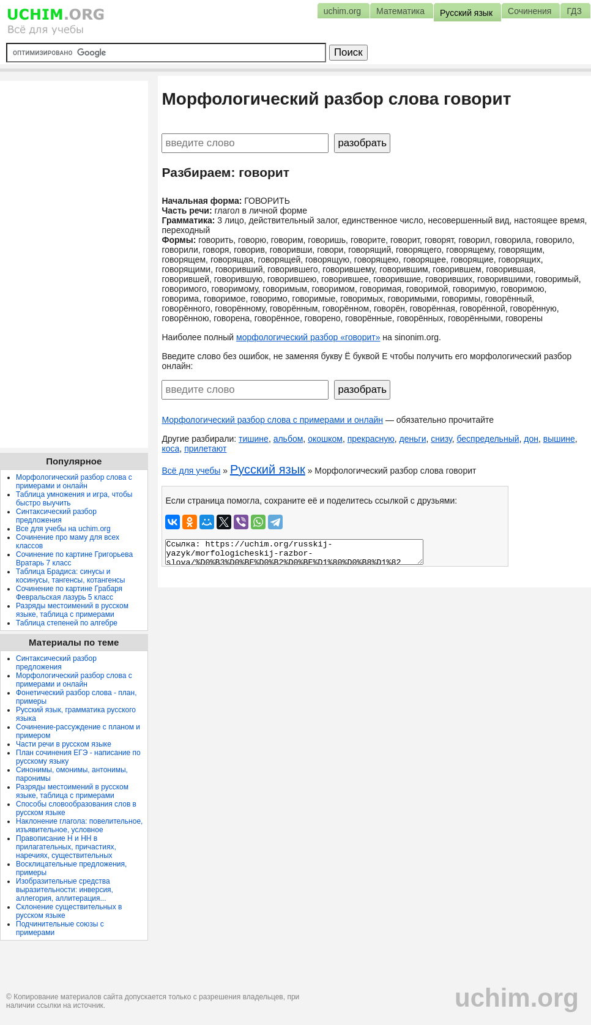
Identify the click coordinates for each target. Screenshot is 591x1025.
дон (531, 439)
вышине (559, 439)
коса (170, 448)
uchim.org (517, 997)
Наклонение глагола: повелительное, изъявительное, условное (79, 825)
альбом (288, 439)
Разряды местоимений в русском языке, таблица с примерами (72, 610)
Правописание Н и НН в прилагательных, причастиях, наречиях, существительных (66, 847)
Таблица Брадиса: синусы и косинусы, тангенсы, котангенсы (70, 575)
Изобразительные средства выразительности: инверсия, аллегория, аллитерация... (64, 890)
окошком (325, 439)
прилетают (205, 448)
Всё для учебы (191, 470)
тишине (254, 439)
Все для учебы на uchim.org (63, 528)
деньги (413, 439)
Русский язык (267, 469)
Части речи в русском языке (63, 744)
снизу (441, 439)
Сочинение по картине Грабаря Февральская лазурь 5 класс (69, 593)
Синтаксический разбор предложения (56, 515)
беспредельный (487, 439)
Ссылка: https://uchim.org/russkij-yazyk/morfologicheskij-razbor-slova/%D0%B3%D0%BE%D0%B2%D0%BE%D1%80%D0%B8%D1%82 (294, 552)
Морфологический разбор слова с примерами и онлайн (272, 420)
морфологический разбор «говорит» (308, 337)
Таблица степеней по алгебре (66, 623)
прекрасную (371, 439)
